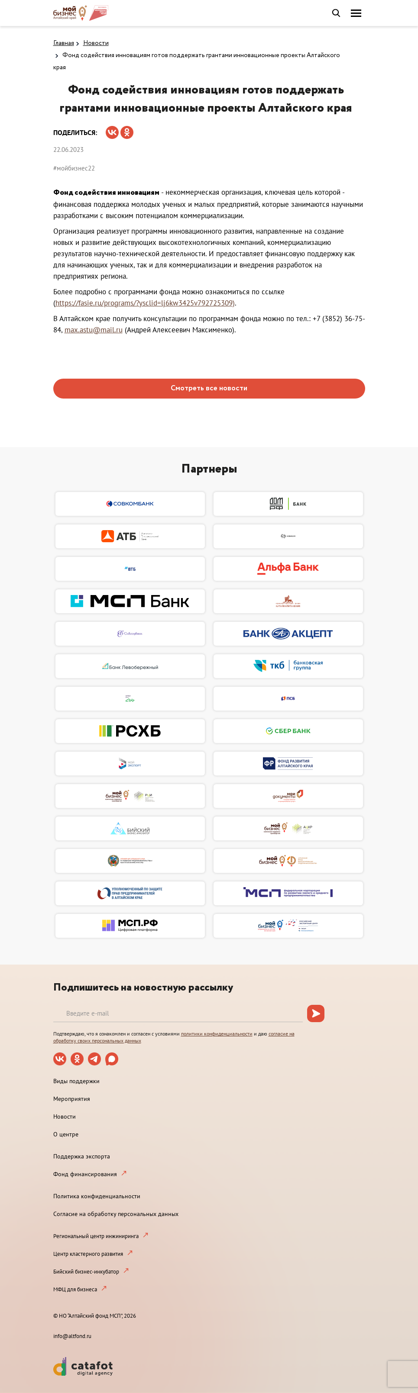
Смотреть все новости (209, 388)
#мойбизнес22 (74, 168)
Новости (96, 43)
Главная (63, 43)
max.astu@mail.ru (94, 330)
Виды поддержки (76, 1081)
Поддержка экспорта (81, 1156)
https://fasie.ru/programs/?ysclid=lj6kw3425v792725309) (145, 303)
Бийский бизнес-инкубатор (86, 1271)
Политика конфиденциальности (96, 1196)
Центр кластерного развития (88, 1254)
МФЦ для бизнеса (75, 1289)
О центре (65, 1134)
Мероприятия (71, 1099)
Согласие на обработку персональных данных (115, 1214)
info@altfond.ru (72, 1336)
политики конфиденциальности (217, 1033)
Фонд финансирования (85, 1174)
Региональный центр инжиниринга (96, 1236)
